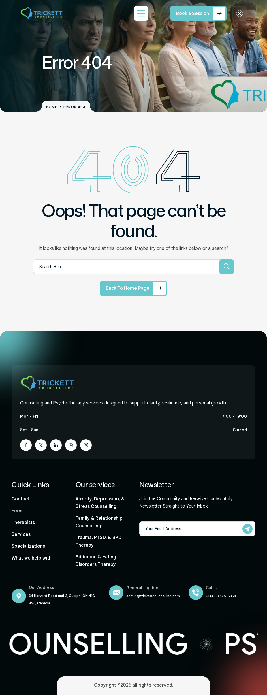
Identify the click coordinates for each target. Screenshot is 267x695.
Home (51, 107)
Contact (21, 499)
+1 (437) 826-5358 (221, 596)
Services (21, 534)
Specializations (28, 546)
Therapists (23, 523)
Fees (17, 511)
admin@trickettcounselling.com (153, 596)
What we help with (32, 558)
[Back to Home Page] (133, 288)
